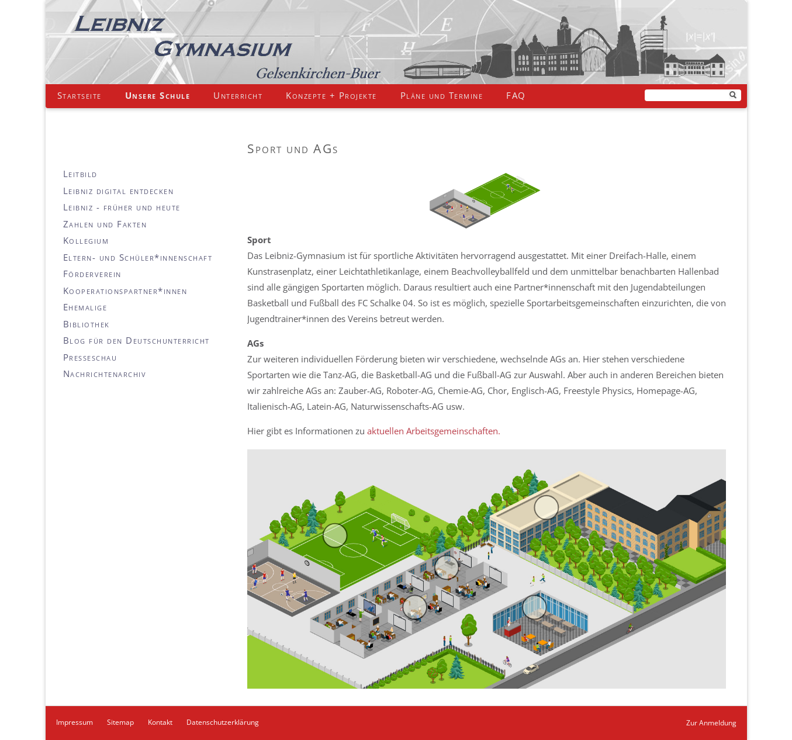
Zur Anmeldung (711, 723)
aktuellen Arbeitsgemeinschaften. (433, 431)
